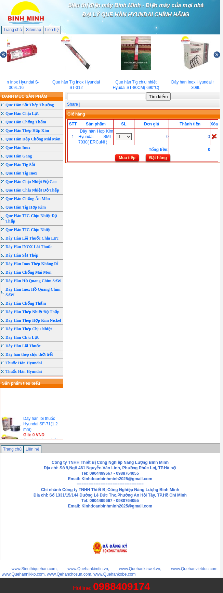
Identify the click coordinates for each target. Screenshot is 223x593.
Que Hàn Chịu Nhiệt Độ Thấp (32, 190)
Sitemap (33, 29)
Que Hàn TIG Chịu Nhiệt (28, 229)
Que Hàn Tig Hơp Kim (25, 207)
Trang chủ (12, 29)
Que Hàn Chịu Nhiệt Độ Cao (30, 181)
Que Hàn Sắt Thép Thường (29, 105)
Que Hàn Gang (18, 156)
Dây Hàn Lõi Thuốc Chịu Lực (31, 238)
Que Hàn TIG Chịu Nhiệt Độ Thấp (31, 218)
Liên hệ (52, 29)
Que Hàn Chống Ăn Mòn (27, 198)
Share (72, 104)
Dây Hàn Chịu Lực (22, 337)
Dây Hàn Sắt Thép (21, 255)
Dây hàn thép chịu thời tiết (29, 354)
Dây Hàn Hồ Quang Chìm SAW (33, 280)
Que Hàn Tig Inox (21, 173)
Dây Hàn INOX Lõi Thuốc (28, 246)
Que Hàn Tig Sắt (20, 164)
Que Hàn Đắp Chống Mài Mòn (32, 139)
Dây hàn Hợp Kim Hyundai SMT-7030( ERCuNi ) (95, 137)
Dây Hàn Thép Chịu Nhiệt (28, 328)
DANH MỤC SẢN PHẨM (24, 96)
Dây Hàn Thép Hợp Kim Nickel (33, 320)
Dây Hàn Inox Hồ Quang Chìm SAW (33, 292)
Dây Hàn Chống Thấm (25, 303)
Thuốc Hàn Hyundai (23, 363)
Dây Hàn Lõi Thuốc (22, 346)
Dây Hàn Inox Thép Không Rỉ (31, 263)
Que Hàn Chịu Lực (22, 113)
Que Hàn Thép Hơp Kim (27, 130)
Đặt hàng (158, 157)
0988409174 (121, 586)
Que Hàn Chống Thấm (25, 122)
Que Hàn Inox (17, 147)
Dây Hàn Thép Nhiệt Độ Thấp (32, 311)
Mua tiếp (127, 157)
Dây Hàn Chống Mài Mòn (28, 272)
